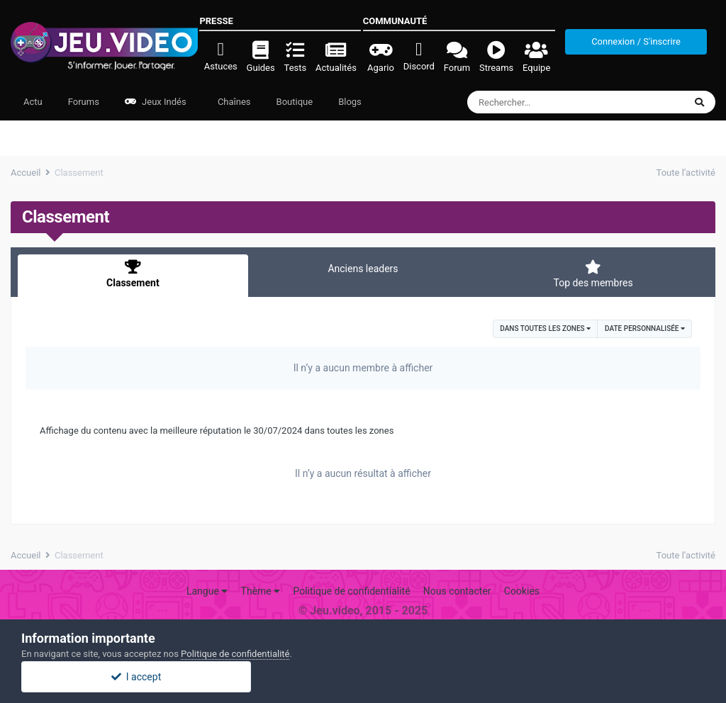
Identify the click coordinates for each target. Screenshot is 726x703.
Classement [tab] (133, 274)
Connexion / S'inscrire (636, 41)
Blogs (350, 101)
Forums (83, 101)
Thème (261, 591)
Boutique (295, 101)
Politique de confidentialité (351, 591)
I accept (363, 676)
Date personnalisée (645, 328)
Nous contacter (457, 591)
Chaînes (233, 101)
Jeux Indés (155, 101)
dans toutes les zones (545, 328)
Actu (33, 101)
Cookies (522, 591)
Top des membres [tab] (593, 274)
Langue (207, 591)
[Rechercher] (537, 102)
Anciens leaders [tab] (363, 268)
